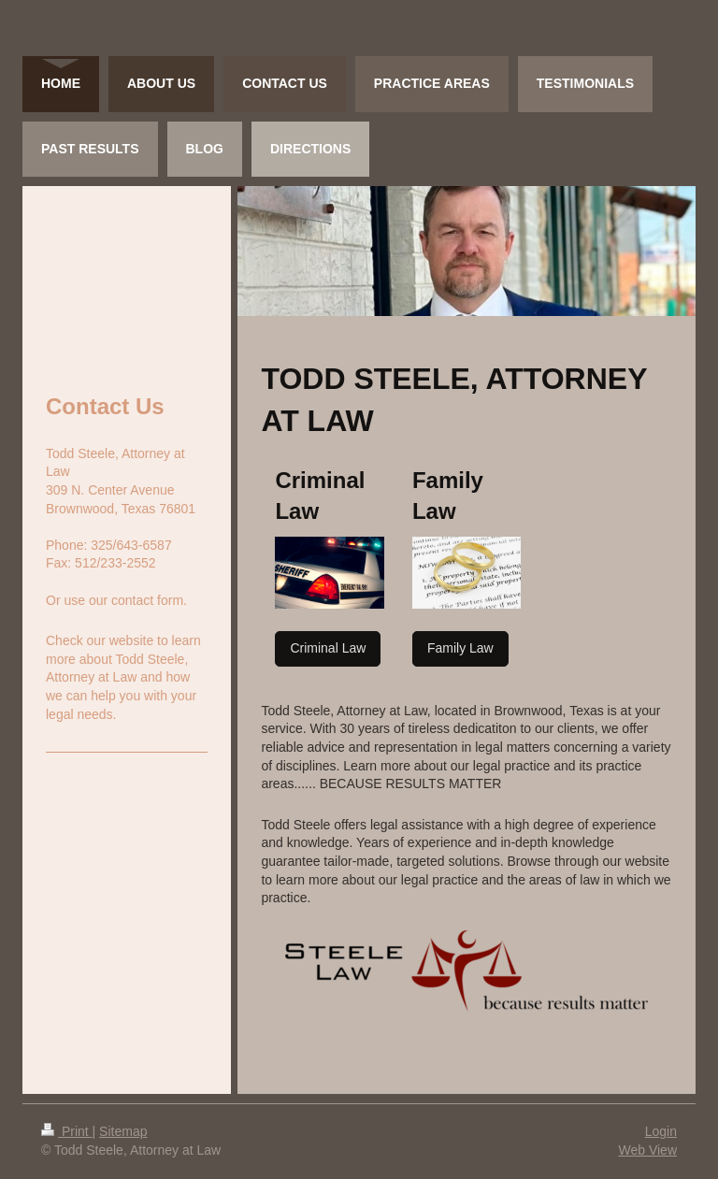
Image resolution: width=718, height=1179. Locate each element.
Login (661, 1131)
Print (67, 1131)
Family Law (460, 647)
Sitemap (123, 1131)
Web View (647, 1150)
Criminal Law (328, 647)
